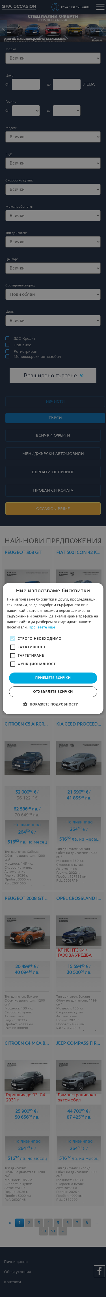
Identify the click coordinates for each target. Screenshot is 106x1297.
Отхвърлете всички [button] (53, 691)
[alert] (53, 648)
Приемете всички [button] (53, 677)
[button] (53, 704)
